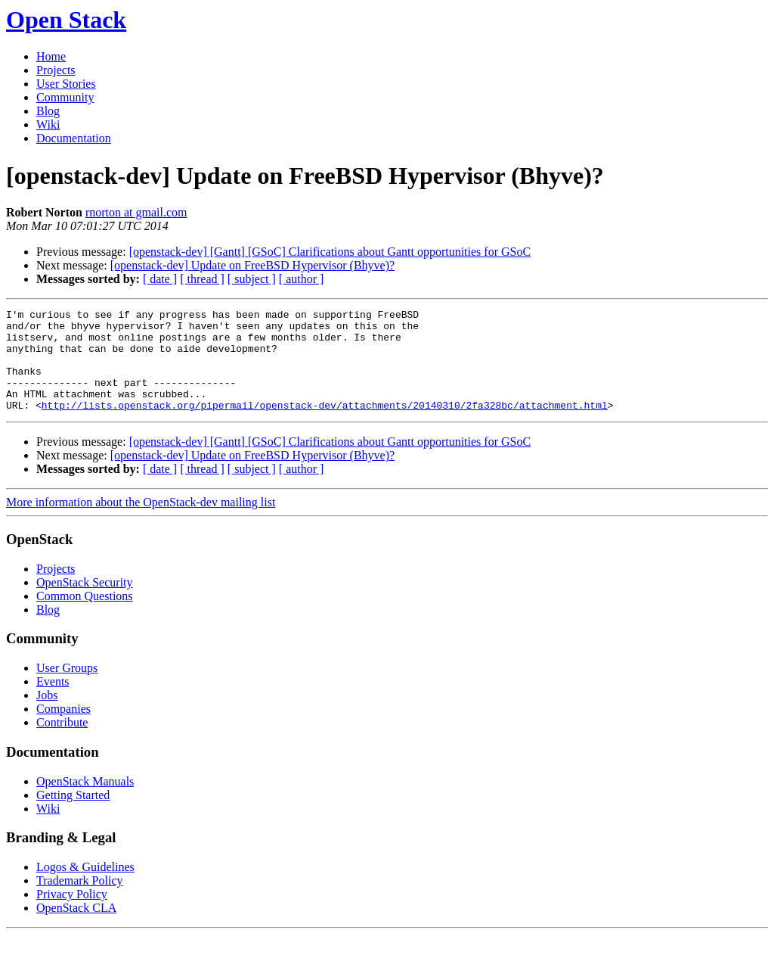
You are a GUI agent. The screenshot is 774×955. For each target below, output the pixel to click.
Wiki (48, 124)
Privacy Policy (71, 914)
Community (65, 97)
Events (53, 701)
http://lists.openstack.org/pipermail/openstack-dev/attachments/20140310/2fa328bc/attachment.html (325, 425)
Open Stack (66, 19)
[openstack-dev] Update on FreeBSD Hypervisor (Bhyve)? (252, 265)
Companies (63, 729)
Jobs (46, 715)
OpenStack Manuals (85, 801)
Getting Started (73, 815)
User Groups (67, 688)
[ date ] (160, 278)
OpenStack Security (84, 602)
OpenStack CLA (76, 928)
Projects (56, 70)
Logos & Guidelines (85, 887)
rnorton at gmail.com (136, 212)
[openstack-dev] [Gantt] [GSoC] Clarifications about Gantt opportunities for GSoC (330, 251)
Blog (48, 110)
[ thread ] (202, 278)
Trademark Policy (79, 900)
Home (51, 56)
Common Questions (84, 616)
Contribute (62, 742)
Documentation (73, 138)
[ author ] (301, 278)
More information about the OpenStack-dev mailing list (140, 522)
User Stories (66, 83)
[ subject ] (252, 278)
